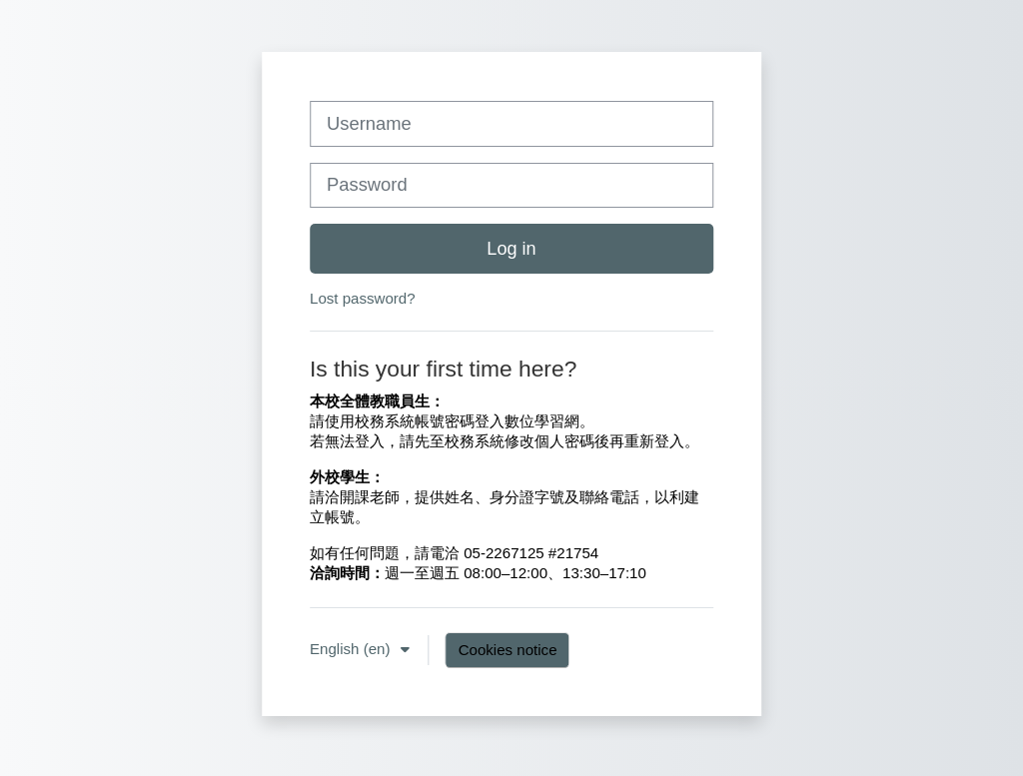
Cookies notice (508, 649)
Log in (511, 249)
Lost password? (363, 298)
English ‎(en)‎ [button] (352, 648)
